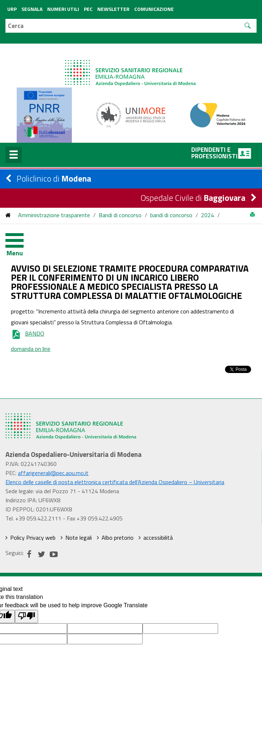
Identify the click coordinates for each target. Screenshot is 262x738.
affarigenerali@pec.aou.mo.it (53, 473)
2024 (207, 215)
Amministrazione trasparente (54, 215)
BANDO (27, 333)
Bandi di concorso (120, 215)
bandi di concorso (171, 215)
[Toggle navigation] (19, 242)
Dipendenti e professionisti (221, 152)
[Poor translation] (26, 616)
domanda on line (30, 348)
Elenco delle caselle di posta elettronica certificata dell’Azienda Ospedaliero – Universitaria (114, 482)
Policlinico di (54, 178)
